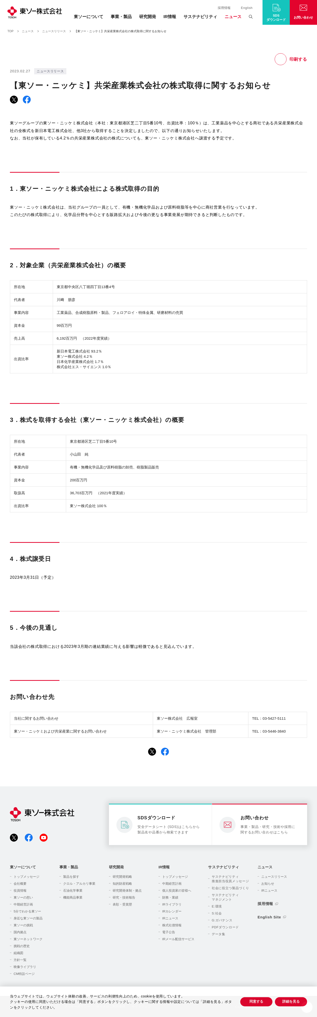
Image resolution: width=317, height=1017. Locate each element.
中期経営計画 (23, 904)
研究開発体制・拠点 (127, 890)
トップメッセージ (26, 877)
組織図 (18, 953)
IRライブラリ (172, 904)
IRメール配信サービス (178, 939)
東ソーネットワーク (28, 939)
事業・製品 (121, 16)
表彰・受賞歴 (122, 904)
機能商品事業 (72, 897)
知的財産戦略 (122, 883)
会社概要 (20, 883)
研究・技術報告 (124, 897)
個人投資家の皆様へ (176, 890)
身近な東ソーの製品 (28, 918)
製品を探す (71, 877)
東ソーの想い (23, 897)
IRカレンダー (172, 911)
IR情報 (169, 16)
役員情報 (20, 890)
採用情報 (224, 8)
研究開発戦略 (122, 877)
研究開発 (147, 16)
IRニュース (170, 918)
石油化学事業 (72, 890)
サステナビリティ (200, 16)
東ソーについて (88, 16)
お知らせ (267, 883)
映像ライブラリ (25, 967)
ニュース (233, 16)
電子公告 (168, 932)
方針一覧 (20, 960)
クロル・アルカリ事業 (79, 883)
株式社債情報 (172, 925)
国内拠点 (20, 932)
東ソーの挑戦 (23, 925)
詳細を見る (291, 1001)
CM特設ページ (24, 974)
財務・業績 (170, 897)
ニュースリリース (274, 877)
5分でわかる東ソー (27, 911)
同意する (256, 1001)
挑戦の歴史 (22, 946)
